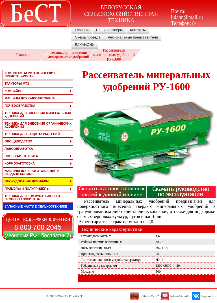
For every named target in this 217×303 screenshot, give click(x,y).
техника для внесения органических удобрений (38, 125)
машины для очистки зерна (30, 98)
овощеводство (18, 141)
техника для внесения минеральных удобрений (38, 114)
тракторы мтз (17, 83)
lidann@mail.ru (187, 17)
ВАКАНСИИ (85, 44)
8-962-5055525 (184, 26)
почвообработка (20, 105)
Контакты (138, 30)
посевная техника (21, 156)
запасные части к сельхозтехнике (36, 206)
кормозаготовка (20, 163)
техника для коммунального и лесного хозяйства (32, 197)
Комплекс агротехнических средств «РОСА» (30, 74)
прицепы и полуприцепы (27, 188)
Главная (82, 30)
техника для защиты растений (32, 134)
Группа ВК (209, 296)
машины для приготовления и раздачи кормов (32, 172)
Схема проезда (87, 37)
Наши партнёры (109, 30)
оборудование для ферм (27, 181)
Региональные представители (133, 37)
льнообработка (19, 148)
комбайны (14, 91)
